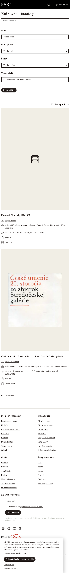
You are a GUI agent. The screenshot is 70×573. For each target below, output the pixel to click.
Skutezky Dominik (22, 233)
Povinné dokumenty (9, 487)
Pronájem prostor (45, 446)
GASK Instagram (9, 528)
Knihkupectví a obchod (10, 429)
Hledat (49, 4)
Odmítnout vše (9, 565)
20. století (9, 233)
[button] (35, 36)
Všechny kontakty (8, 479)
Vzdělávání (42, 433)
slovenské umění (37, 233)
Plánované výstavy (45, 425)
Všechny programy (45, 483)
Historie (4, 467)
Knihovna (5, 433)
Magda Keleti (10, 220)
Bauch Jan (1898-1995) (24, 371)
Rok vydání (7, 44)
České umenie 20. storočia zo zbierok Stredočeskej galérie (32, 356)
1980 (13, 366)
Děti (40, 463)
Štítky (4, 58)
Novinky (4, 463)
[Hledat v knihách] (35, 20)
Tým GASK (5, 471)
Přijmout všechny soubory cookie (19, 559)
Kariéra (4, 475)
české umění (10, 374)
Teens (40, 467)
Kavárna (4, 438)
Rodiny (41, 471)
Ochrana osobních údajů (47, 450)
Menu (62, 4)
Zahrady (4, 450)
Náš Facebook (3, 528)
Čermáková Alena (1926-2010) (46, 371)
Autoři (4, 30)
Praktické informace (9, 421)
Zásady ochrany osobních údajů (15, 553)
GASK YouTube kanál (14, 528)
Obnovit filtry (9, 90)
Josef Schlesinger (12, 362)
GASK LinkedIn (20, 528)
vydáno (8, 225)
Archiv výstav (43, 429)
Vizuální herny (7, 446)
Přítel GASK (43, 442)
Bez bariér (42, 479)
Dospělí (41, 475)
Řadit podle (60, 104)
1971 (12, 225)
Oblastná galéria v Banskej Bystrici (29, 225)
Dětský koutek (7, 442)
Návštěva (4, 425)
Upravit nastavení (10, 569)
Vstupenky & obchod (46, 438)
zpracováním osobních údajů (31, 507)
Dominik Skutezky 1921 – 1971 (16, 215)
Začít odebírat (13, 512)
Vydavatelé (7, 73)
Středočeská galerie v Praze (55, 366)
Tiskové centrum (8, 483)
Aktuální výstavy (44, 421)
